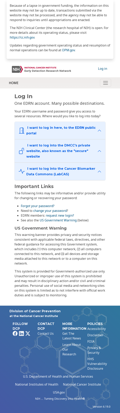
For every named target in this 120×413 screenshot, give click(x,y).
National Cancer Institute (82, 384)
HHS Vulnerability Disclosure (97, 364)
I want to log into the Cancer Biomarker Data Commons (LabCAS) (57, 171)
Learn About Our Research (71, 349)
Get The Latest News (71, 335)
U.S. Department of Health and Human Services (58, 376)
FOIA (90, 341)
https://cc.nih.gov (22, 37)
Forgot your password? (37, 206)
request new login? (60, 215)
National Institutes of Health (36, 384)
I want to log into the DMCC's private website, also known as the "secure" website (54, 150)
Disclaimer (95, 335)
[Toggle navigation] (105, 83)
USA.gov (59, 392)
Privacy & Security (94, 350)
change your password (50, 210)
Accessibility (96, 329)
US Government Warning (58, 220)
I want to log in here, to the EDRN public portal (57, 130)
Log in (102, 68)
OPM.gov (68, 50)
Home (13, 83)
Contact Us (46, 333)
